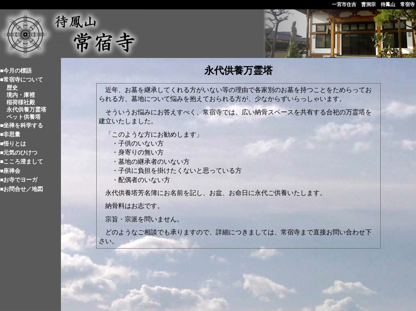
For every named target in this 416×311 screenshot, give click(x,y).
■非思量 (10, 134)
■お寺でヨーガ (18, 179)
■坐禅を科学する (21, 125)
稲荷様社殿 (20, 102)
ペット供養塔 (23, 117)
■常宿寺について (21, 79)
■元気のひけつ (18, 152)
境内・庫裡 (20, 95)
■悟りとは (13, 143)
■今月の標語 (16, 70)
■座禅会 (10, 170)
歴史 (12, 87)
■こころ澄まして (21, 161)
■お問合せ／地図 (21, 189)
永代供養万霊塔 (26, 109)
